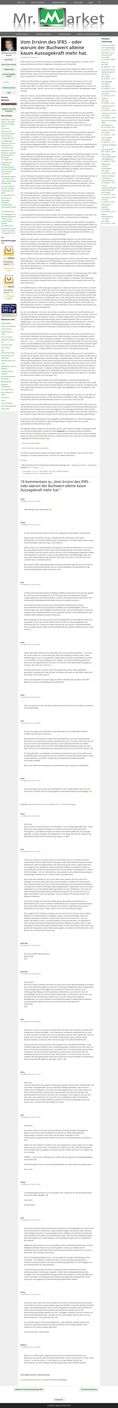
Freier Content (24, 34)
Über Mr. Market (40, 2)
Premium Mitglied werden (9, 75)
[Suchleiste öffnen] (100, 2)
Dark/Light (78, 2)
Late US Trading (6, 403)
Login (90, 2)
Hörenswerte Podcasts (106, 206)
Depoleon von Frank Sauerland (9, 110)
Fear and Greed (6, 337)
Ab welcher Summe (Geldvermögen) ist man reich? (108, 72)
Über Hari (21, 2)
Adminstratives (65, 34)
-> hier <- (31, 341)
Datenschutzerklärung (89, 1389)
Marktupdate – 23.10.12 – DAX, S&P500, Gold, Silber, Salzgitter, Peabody (45, 471)
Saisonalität (5, 409)
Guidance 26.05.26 (107, 106)
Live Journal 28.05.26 (108, 91)
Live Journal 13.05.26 (108, 197)
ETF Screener (5, 348)
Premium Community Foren (91, 34)
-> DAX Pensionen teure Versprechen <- (35, 448)
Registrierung (9, 69)
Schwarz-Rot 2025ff (108, 45)
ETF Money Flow (6, 345)
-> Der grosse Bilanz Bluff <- (31, 443)
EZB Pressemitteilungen (8, 351)
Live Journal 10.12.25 (108, 113)
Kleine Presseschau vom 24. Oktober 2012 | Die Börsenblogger (52, 804)
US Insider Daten (7, 390)
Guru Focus (5, 397)
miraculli (104, 98)
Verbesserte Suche (9, 88)
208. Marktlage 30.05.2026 (106, 83)
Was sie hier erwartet (8, 64)
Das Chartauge (106, 137)
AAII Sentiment (6, 329)
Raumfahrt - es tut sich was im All (107, 54)
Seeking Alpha (6, 323)
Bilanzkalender (6, 382)
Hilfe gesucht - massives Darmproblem (106, 166)
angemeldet (32, 1380)
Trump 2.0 (105, 62)
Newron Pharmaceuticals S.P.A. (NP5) (107, 216)
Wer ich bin (9, 60)
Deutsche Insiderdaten (5, 385)
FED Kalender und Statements (7, 357)
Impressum (59, 1400)
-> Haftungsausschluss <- (79, 465)
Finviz (3, 364)
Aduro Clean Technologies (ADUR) (108, 155)
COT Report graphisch (8, 406)
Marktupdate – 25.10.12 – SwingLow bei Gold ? (38, 473)
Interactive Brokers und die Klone (108, 177)
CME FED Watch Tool (8, 361)
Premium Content (46, 34)
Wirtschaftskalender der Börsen (8, 377)
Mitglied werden (61, 2)
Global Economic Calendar (7, 372)
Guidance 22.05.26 (107, 130)
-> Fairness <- (35, 467)
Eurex (3, 400)
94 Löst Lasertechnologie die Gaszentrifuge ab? (108, 187)
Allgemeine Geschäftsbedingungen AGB (29, 1389)
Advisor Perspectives (8, 326)
